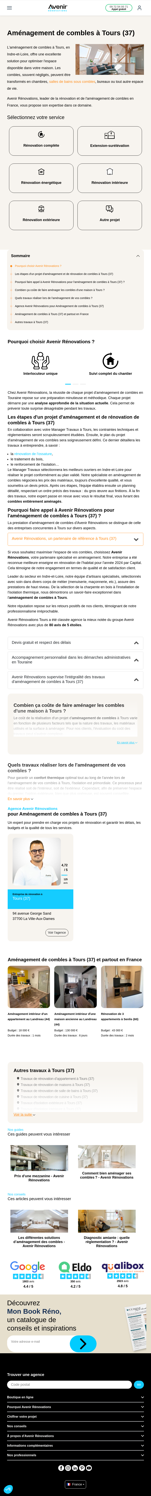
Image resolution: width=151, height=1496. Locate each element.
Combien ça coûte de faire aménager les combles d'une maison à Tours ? (60, 290)
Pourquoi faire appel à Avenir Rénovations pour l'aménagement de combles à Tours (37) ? (70, 282)
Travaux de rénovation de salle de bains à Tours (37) (59, 1091)
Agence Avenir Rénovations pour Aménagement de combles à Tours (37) (59, 306)
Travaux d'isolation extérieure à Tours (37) (51, 1103)
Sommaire (20, 256)
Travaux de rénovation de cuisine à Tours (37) (54, 1097)
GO (139, 1384)
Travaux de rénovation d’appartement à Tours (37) (57, 1079)
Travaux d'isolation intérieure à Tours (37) (51, 1109)
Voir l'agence (57, 932)
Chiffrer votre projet (22, 1416)
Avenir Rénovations (23, 620)
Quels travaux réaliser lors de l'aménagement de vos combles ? (53, 298)
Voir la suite (24, 1115)
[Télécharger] (83, 1343)
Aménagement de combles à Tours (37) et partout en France (52, 314)
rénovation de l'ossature (33, 454)
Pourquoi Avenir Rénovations (29, 1407)
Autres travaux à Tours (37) (31, 322)
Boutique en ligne (20, 1397)
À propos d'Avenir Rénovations (30, 1436)
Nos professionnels (21, 1455)
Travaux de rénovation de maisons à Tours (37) (55, 1085)
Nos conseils (17, 1426)
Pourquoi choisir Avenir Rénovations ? (38, 265)
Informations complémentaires (30, 1445)
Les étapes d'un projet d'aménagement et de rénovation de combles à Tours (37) (64, 274)
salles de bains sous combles (72, 82)
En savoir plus (127, 742)
